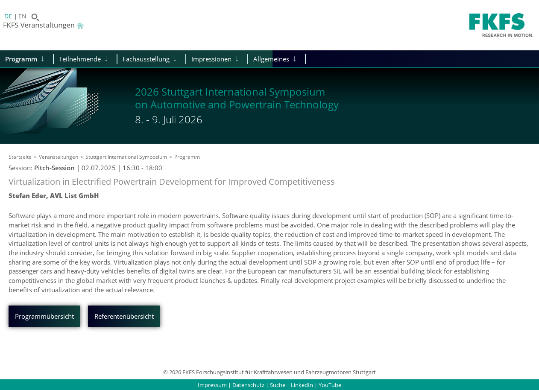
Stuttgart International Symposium (126, 156)
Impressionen (211, 59)
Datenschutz (248, 385)
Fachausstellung (146, 59)
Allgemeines (271, 59)
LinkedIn (302, 385)
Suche (277, 385)
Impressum (212, 385)
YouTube (330, 385)
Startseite (20, 156)
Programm (21, 59)
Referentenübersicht (124, 316)
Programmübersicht (44, 316)
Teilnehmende (80, 59)
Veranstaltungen (58, 156)
